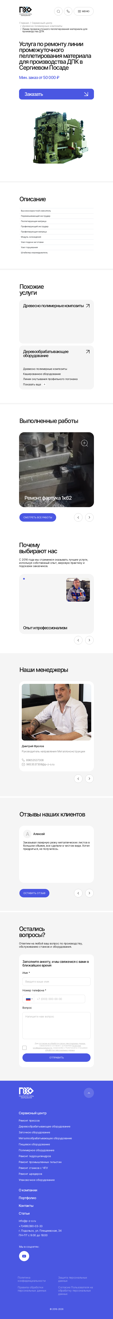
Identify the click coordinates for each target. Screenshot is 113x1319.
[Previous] (78, 517)
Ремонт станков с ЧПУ (33, 1168)
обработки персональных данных (60, 1050)
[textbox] (27, 999)
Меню (83, 11)
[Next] (89, 517)
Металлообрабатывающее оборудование (45, 1138)
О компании (28, 1190)
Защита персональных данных (72, 1279)
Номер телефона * (34, 990)
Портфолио (27, 1198)
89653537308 (33, 760)
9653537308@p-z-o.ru (38, 764)
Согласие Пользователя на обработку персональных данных (75, 1290)
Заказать (56, 94)
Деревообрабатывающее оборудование (56, 354)
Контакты (26, 1206)
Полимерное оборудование (36, 1150)
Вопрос (27, 1007)
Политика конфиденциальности (32, 1279)
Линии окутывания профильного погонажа (50, 379)
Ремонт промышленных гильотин (40, 1162)
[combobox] (28, 999)
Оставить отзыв (34, 893)
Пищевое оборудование (34, 1144)
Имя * (26, 972)
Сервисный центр (32, 1113)
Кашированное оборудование (42, 374)
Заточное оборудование (34, 1132)
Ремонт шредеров (30, 1173)
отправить (56, 1057)
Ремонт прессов (29, 1120)
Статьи (24, 1213)
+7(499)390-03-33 (31, 1226)
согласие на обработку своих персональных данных (62, 1043)
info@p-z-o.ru (27, 1221)
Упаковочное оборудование (36, 1180)
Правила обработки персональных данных (32, 1289)
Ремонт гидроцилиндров (35, 1156)
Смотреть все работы (37, 517)
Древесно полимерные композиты (56, 306)
